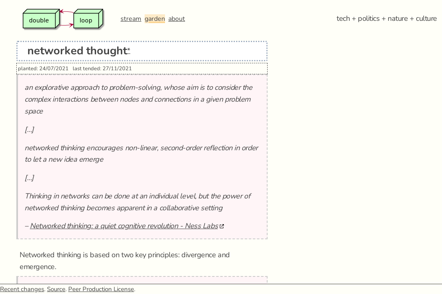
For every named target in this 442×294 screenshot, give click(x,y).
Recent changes (22, 289)
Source (56, 289)
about (176, 18)
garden (155, 18)
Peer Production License (101, 289)
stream (131, 18)
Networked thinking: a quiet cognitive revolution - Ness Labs (124, 226)
